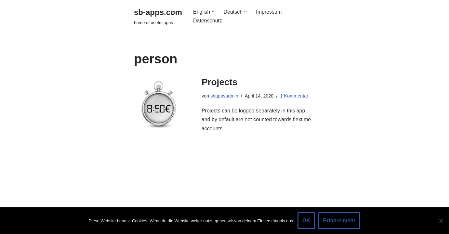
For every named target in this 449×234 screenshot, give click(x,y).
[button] (213, 11)
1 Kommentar (294, 95)
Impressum (269, 12)
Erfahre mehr (339, 220)
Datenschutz (207, 20)
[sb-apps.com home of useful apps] (158, 16)
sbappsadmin (224, 95)
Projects (220, 82)
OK (306, 220)
